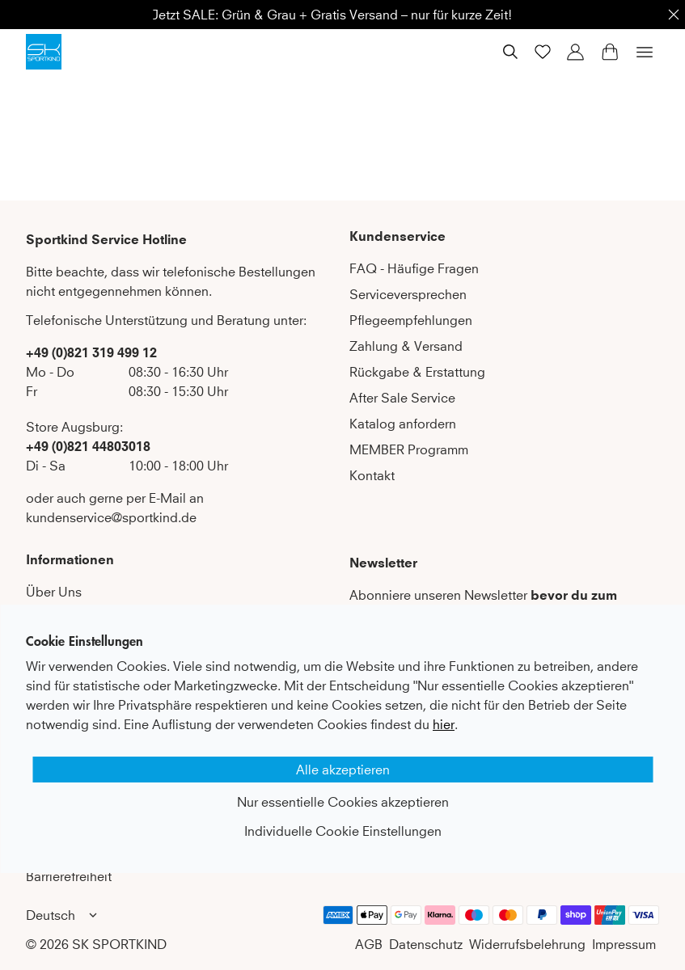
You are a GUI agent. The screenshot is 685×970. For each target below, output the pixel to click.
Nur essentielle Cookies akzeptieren (343, 802)
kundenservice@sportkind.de (111, 517)
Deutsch (63, 915)
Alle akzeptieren (343, 769)
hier (444, 724)
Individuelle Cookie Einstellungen (343, 831)
